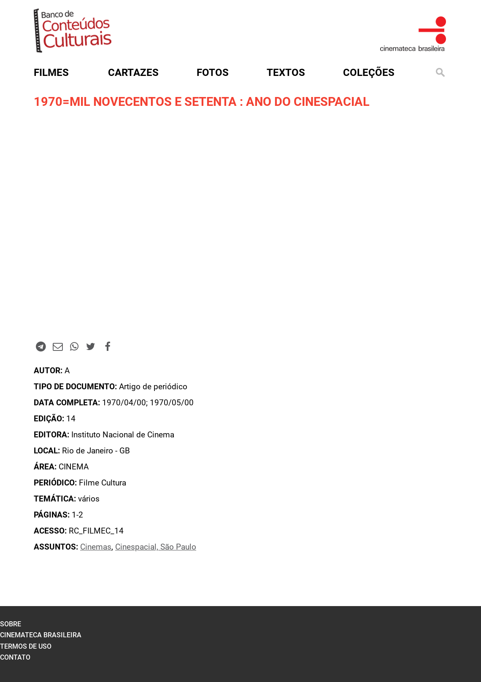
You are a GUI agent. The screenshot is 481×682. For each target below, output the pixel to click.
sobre (10, 624)
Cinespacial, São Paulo (155, 547)
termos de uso (25, 646)
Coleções (369, 72)
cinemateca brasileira (40, 635)
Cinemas (95, 547)
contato (15, 657)
